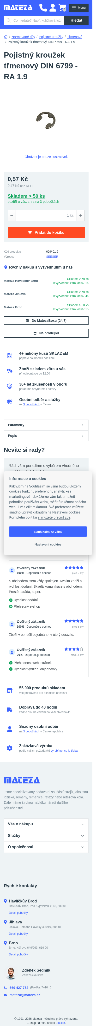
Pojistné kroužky (51, 37)
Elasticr (60, 1023)
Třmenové (74, 37)
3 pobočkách (31, 404)
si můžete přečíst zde (54, 517)
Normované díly (23, 37)
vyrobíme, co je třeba (64, 750)
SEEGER (52, 256)
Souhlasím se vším (48, 531)
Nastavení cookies (48, 544)
